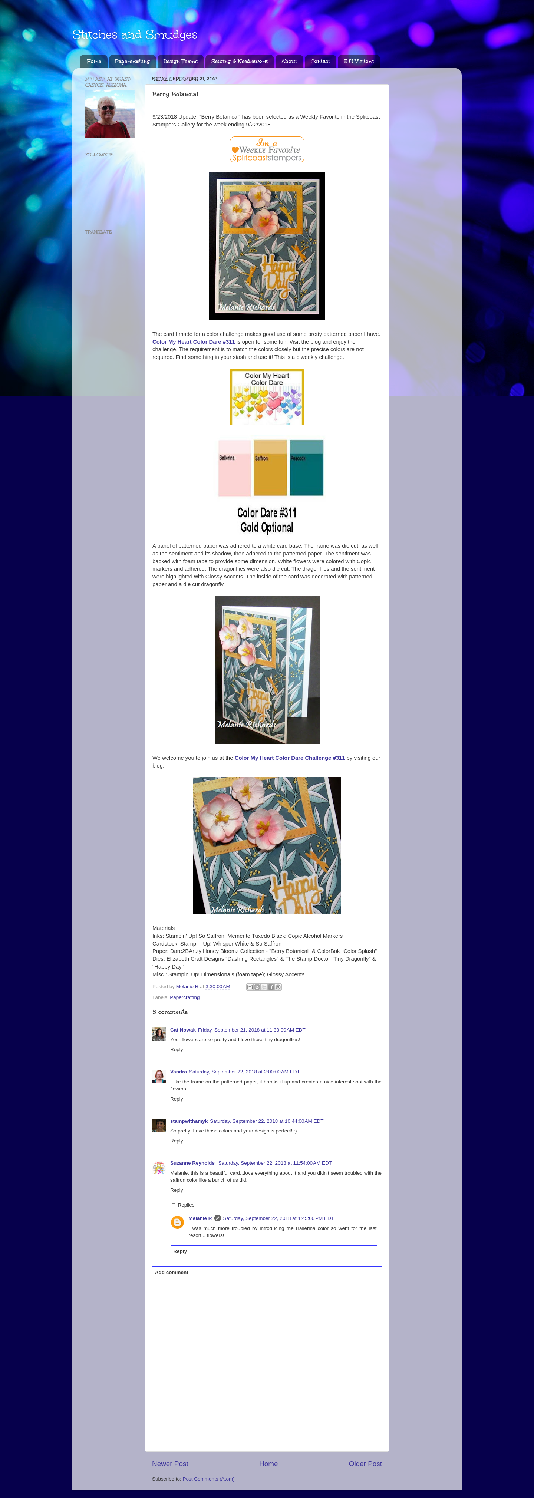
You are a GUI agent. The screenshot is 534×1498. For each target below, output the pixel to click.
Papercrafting (132, 61)
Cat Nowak (183, 1030)
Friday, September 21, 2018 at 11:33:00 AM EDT (252, 1030)
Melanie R (200, 1218)
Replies (186, 1205)
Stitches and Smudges (135, 35)
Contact (320, 61)
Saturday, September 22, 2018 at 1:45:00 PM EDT (278, 1218)
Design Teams (181, 61)
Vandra (178, 1072)
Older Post (365, 1464)
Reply (176, 1049)
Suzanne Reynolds (193, 1163)
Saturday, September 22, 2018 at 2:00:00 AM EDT (244, 1072)
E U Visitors (359, 61)
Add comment (171, 1272)
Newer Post (170, 1464)
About (289, 61)
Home (94, 61)
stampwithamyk (189, 1121)
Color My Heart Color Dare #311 (193, 342)
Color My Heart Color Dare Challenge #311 (290, 758)
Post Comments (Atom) (209, 1479)
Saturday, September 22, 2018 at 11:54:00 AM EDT (275, 1163)
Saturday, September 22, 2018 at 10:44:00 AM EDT (266, 1121)
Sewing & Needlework (239, 61)
